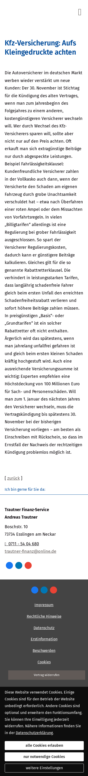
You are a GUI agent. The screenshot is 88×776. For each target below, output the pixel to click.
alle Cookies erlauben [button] (44, 745)
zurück (13, 478)
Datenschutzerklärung (34, 733)
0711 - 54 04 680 (22, 543)
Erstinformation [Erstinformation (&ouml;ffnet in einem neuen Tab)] (44, 639)
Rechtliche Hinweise (44, 616)
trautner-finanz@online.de (30, 551)
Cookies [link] (44, 662)
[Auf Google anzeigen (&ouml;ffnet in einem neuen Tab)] (28, 565)
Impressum (44, 605)
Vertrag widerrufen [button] (47, 675)
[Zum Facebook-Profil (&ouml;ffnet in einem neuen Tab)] (9, 565)
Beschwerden (44, 650)
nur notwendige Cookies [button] (44, 756)
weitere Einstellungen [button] (44, 768)
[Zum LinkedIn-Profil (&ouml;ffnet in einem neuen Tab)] (18, 565)
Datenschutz (44, 628)
